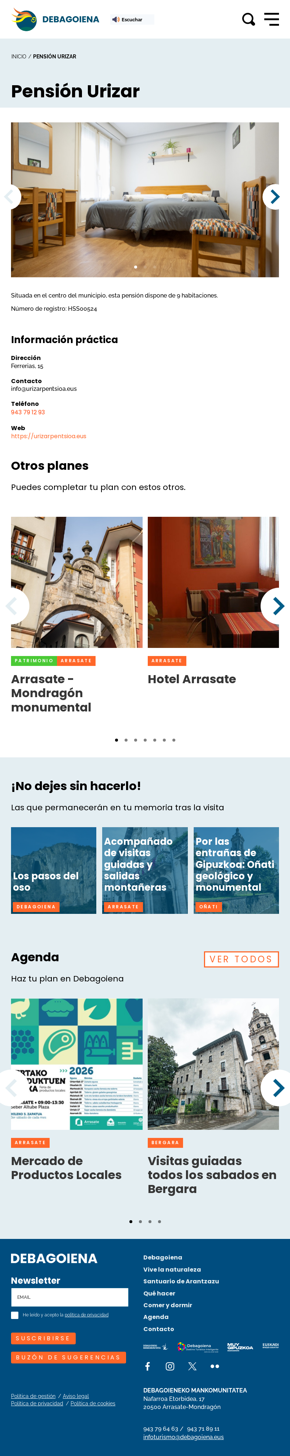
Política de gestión (33, 1396)
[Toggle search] (248, 19)
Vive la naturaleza (172, 1269)
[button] (135, 267)
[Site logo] (54, 1257)
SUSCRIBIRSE (43, 1338)
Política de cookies (93, 1403)
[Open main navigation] (271, 19)
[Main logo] (55, 19)
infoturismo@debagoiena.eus (183, 1437)
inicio (18, 57)
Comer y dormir (167, 1305)
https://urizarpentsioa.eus (48, 436)
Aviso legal (76, 1396)
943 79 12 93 (28, 412)
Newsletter (35, 1281)
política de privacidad (86, 1315)
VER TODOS (241, 959)
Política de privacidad (37, 1403)
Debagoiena (162, 1257)
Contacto (158, 1329)
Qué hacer (159, 1293)
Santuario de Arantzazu (181, 1281)
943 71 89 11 (203, 1428)
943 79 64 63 (160, 1428)
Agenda (156, 1317)
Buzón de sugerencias (68, 1357)
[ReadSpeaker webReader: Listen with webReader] (132, 19)
